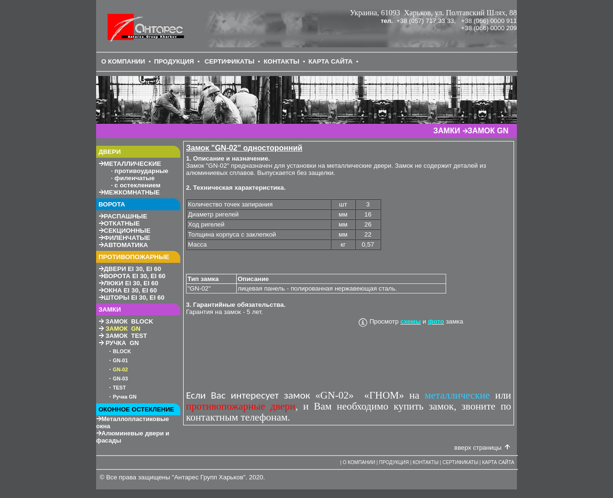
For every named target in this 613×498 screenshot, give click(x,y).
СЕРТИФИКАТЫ (229, 61)
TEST (119, 387)
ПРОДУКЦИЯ (174, 61)
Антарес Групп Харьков (208, 477)
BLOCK (122, 351)
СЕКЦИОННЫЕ (127, 230)
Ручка (124, 397)
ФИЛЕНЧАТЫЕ (127, 237)
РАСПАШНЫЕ (125, 216)
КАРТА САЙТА (330, 61)
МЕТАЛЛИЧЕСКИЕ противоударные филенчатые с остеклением (133, 174)
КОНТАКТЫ (281, 61)
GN (116, 360)
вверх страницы (478, 447)
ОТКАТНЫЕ (122, 223)
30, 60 (132, 268)
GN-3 (120, 378)
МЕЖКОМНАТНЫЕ (132, 192)
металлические (457, 395)
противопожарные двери (241, 406)
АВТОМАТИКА (126, 245)
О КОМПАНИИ (123, 61)
